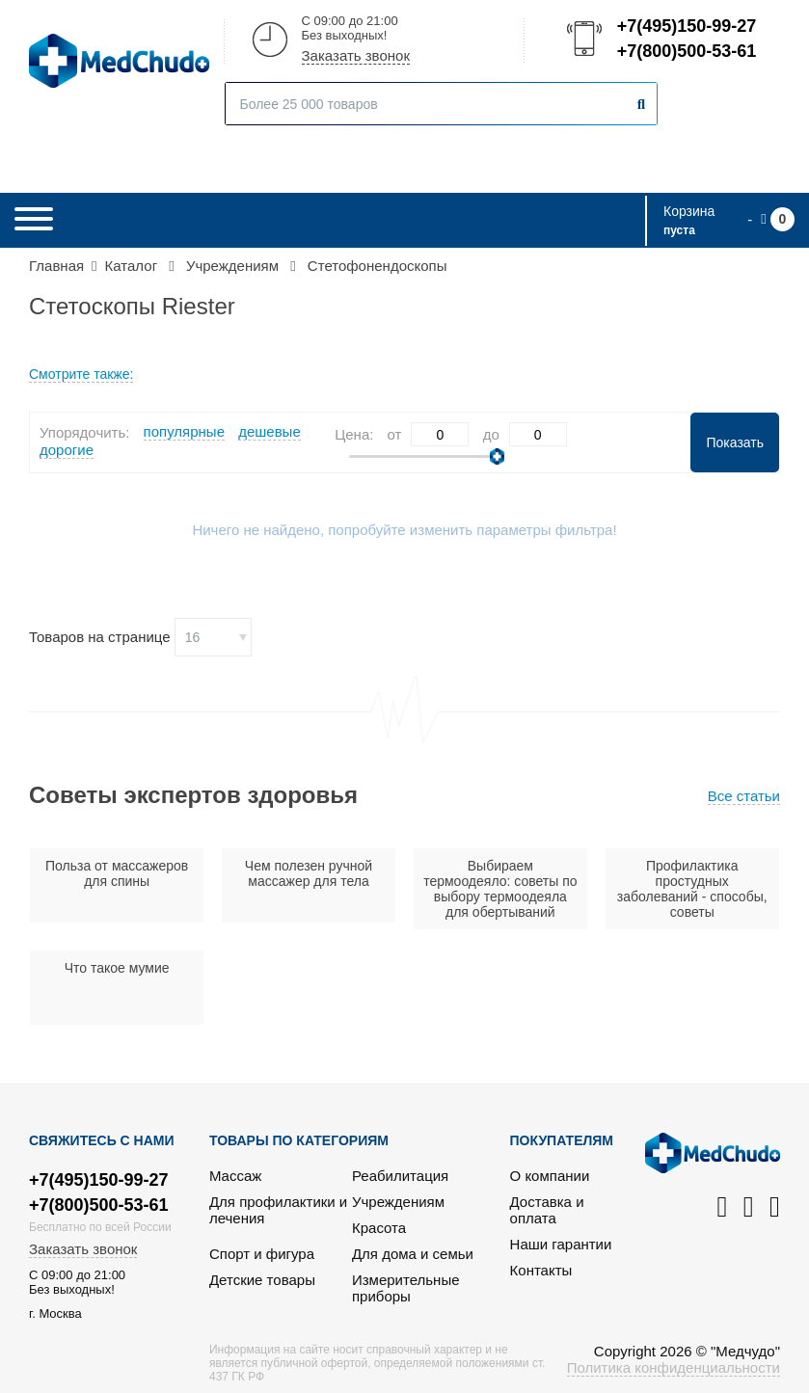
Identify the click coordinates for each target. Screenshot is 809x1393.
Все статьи (744, 796)
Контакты (541, 1270)
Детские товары (262, 1280)
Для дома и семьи (412, 1254)
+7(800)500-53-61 (685, 51)
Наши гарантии (561, 1244)
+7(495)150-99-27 (685, 26)
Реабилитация (400, 1175)
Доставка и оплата (547, 1209)
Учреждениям (398, 1201)
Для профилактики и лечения (278, 1209)
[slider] (497, 456)
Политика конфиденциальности (673, 1367)
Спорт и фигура (261, 1254)
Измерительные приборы (406, 1288)
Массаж (235, 1175)
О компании (550, 1175)
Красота (379, 1227)
